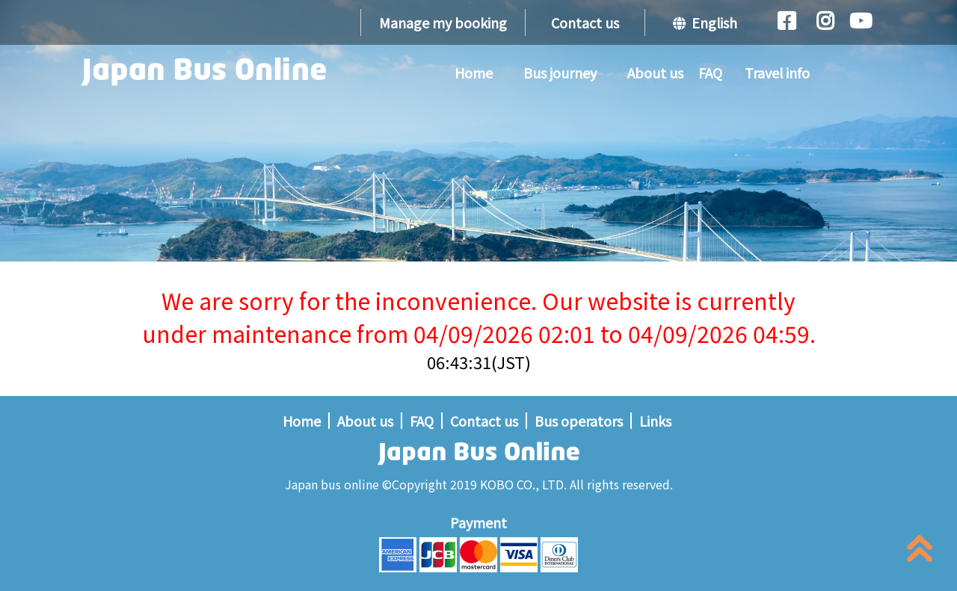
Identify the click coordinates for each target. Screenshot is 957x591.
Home (474, 72)
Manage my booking (443, 22)
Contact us (585, 22)
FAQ (710, 72)
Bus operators (579, 420)
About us (655, 72)
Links (655, 420)
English (705, 22)
